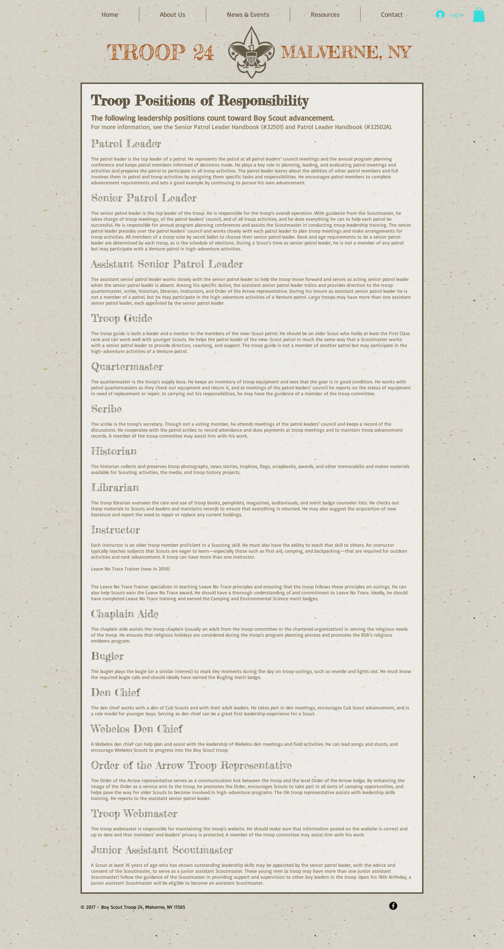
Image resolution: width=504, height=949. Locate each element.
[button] (248, 14)
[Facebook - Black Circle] (393, 906)
